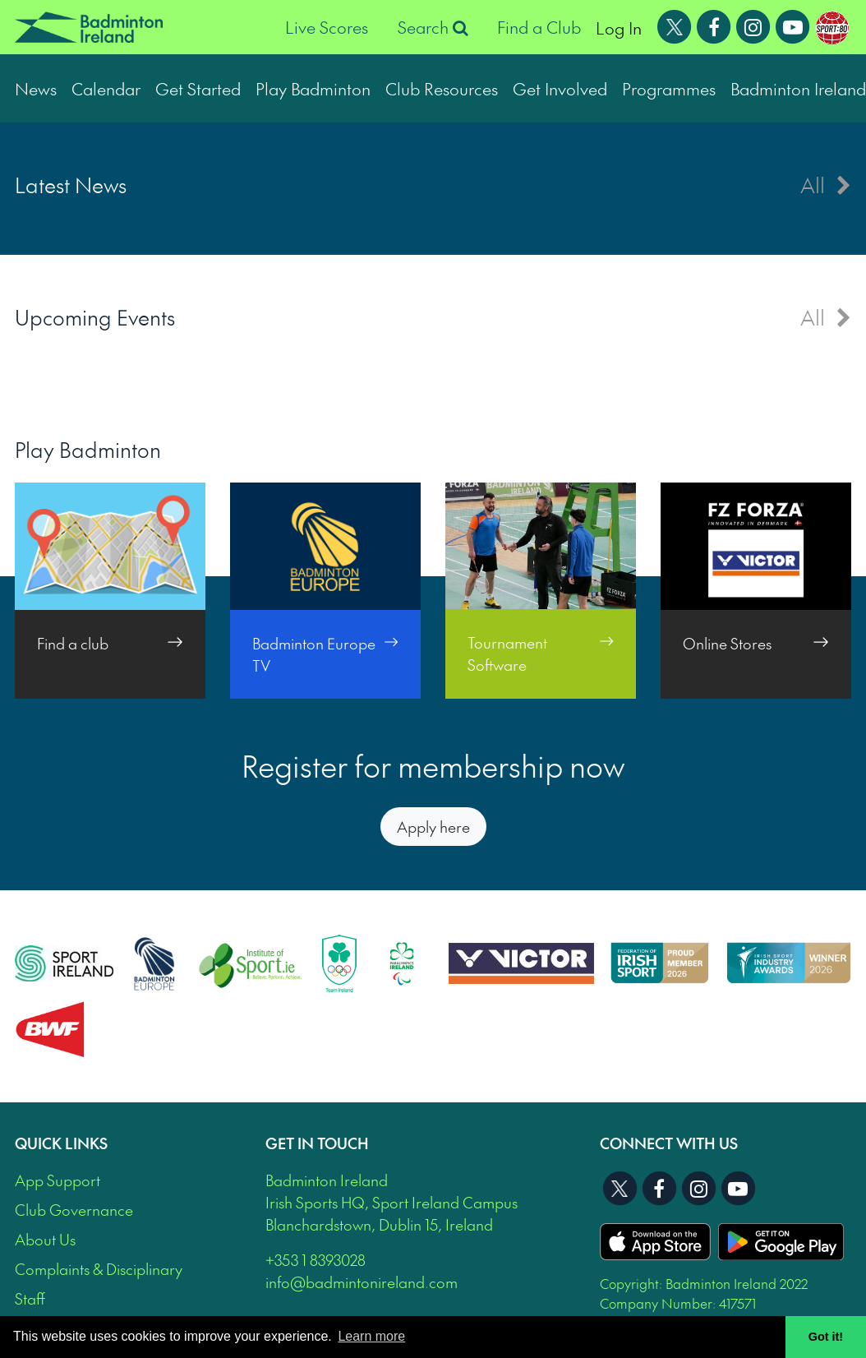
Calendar (105, 88)
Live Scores (326, 27)
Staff (30, 1298)
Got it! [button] (825, 1336)
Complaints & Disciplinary (98, 1269)
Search (433, 27)
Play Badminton (313, 88)
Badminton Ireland (798, 88)
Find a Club (539, 27)
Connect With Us (669, 1143)
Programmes (669, 88)
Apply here (433, 826)
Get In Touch (317, 1143)
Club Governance (74, 1209)
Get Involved (560, 88)
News (36, 88)
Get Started (198, 88)
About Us (45, 1239)
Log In (619, 27)
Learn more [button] (371, 1336)
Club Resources (441, 88)
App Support (57, 1180)
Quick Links (61, 1143)
